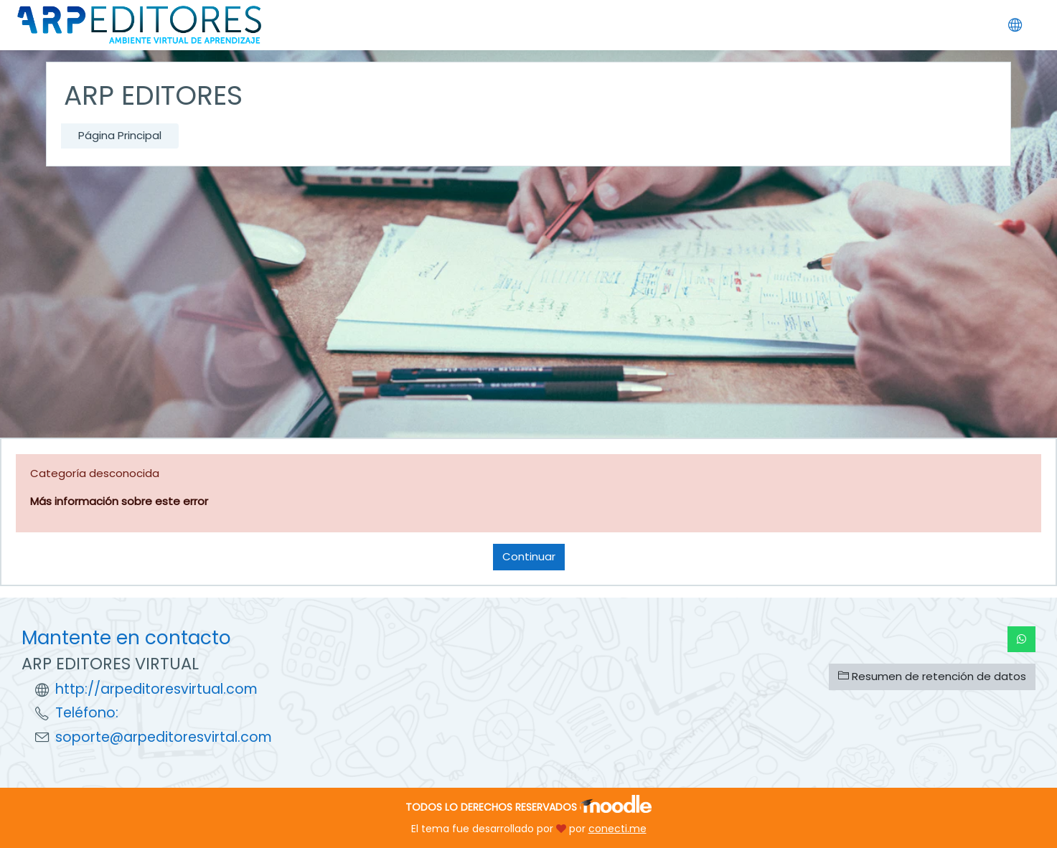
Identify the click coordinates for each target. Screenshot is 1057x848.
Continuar (528, 556)
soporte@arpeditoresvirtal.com (163, 737)
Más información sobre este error (119, 501)
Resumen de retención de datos (932, 676)
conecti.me (617, 828)
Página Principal (119, 135)
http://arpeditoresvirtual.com (156, 689)
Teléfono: (86, 712)
